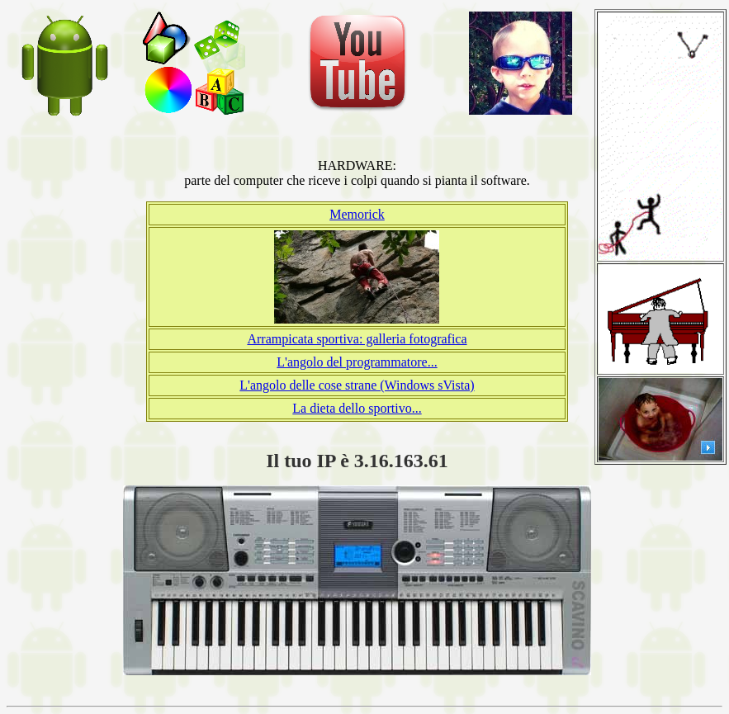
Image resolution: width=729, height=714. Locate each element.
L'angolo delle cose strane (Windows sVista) (356, 385)
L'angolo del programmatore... (357, 362)
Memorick (357, 214)
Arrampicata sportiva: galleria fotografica (356, 339)
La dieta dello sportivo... (356, 408)
